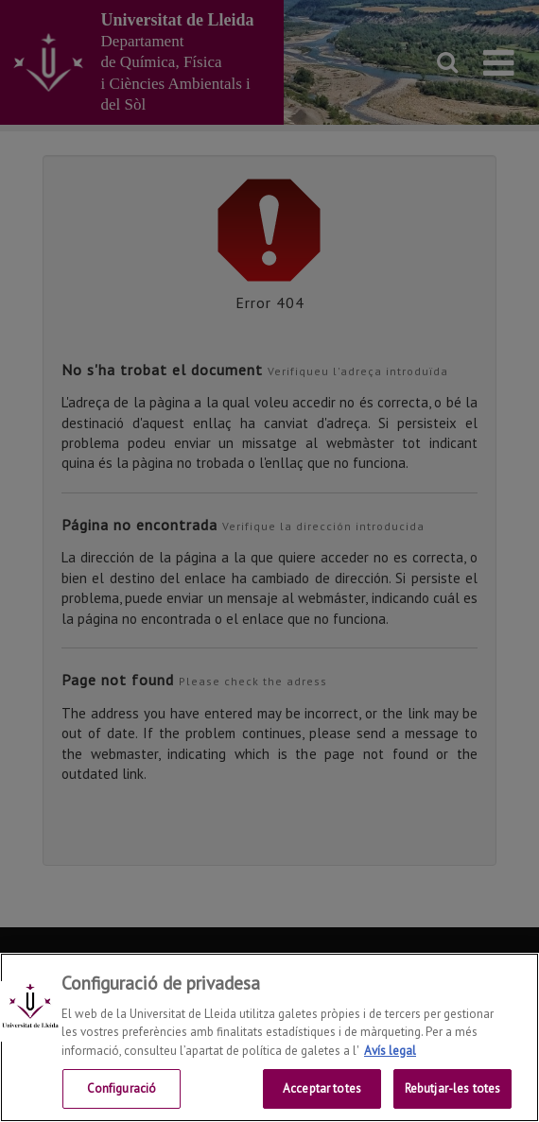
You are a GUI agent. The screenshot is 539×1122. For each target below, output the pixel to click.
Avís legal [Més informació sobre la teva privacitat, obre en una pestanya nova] (390, 1051)
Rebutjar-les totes (452, 1088)
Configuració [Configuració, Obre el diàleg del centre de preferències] (122, 1088)
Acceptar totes (322, 1088)
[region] (269, 1037)
